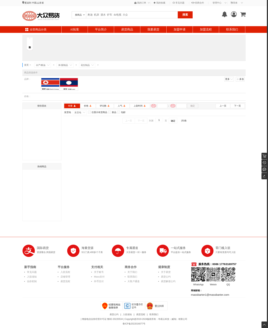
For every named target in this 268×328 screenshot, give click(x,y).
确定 (192, 106)
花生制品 (85, 65)
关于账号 (99, 272)
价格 (88, 106)
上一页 (223, 106)
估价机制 (32, 281)
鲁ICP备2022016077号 (134, 323)
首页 (26, 65)
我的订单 (140, 2)
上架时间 (140, 106)
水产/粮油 (40, 65)
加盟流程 (206, 29)
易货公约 (166, 276)
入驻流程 (65, 272)
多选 (240, 79)
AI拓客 (74, 29)
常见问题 (178, 2)
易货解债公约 (168, 281)
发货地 (77, 112)
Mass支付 (99, 276)
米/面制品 (63, 65)
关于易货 (166, 272)
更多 (229, 79)
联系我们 (232, 29)
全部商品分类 (38, 29)
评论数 (105, 106)
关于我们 (132, 272)
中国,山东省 (38, 2)
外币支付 (99, 281)
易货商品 (127, 29)
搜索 (185, 14)
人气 (122, 106)
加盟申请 (180, 29)
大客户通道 (133, 281)
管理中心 (217, 2)
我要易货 (153, 29)
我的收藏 (159, 2)
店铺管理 (65, 276)
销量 (72, 106)
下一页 (237, 106)
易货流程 (65, 281)
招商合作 (198, 2)
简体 (234, 2)
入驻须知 (32, 276)
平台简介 (101, 29)
